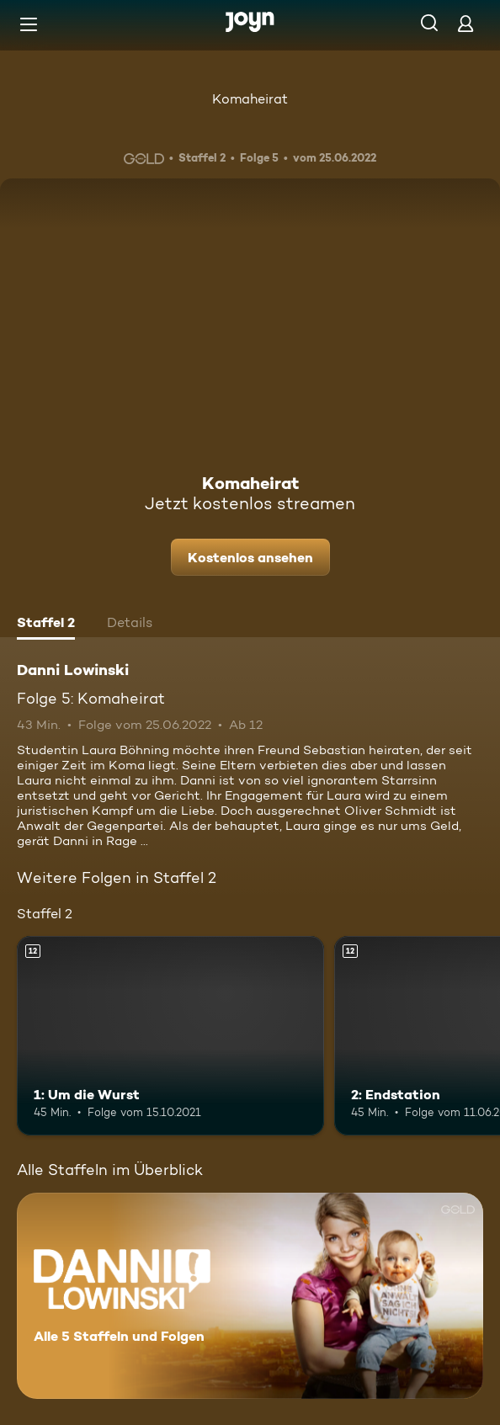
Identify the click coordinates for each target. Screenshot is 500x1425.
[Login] (465, 23)
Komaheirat (250, 99)
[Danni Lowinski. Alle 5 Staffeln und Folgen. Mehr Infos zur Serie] (250, 1296)
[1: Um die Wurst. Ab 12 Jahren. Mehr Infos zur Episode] (170, 1035)
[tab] (45, 624)
